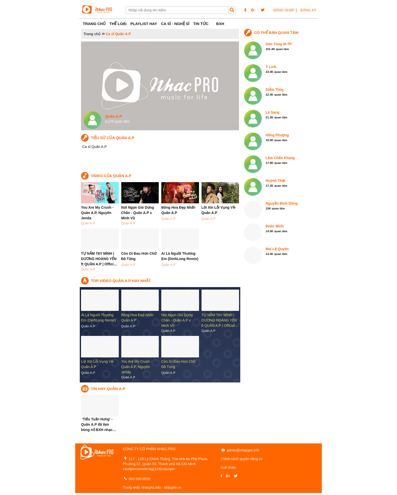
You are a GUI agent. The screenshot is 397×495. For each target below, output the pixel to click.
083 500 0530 (140, 479)
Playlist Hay (143, 23)
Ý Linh (271, 67)
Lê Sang (272, 112)
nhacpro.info (151, 487)
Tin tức (200, 23)
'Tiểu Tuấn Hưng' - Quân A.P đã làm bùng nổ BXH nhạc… (98, 424)
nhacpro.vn (173, 487)
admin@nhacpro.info (243, 450)
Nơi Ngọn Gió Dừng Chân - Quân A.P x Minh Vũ (137, 212)
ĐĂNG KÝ (308, 10)
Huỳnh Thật (275, 181)
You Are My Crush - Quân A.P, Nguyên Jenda (97, 212)
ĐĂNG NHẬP (283, 10)
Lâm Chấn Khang (280, 158)
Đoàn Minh (275, 226)
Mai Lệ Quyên (277, 249)
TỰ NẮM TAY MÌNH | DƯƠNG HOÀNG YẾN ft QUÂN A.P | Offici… (99, 258)
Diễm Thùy (275, 90)
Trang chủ (92, 34)
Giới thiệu (228, 467)
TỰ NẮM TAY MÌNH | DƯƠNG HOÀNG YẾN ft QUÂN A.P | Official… (220, 320)
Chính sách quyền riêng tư (241, 459)
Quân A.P (88, 223)
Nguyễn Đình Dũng (281, 203)
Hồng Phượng (277, 135)
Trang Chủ (94, 23)
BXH (220, 23)
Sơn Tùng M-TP (279, 44)
